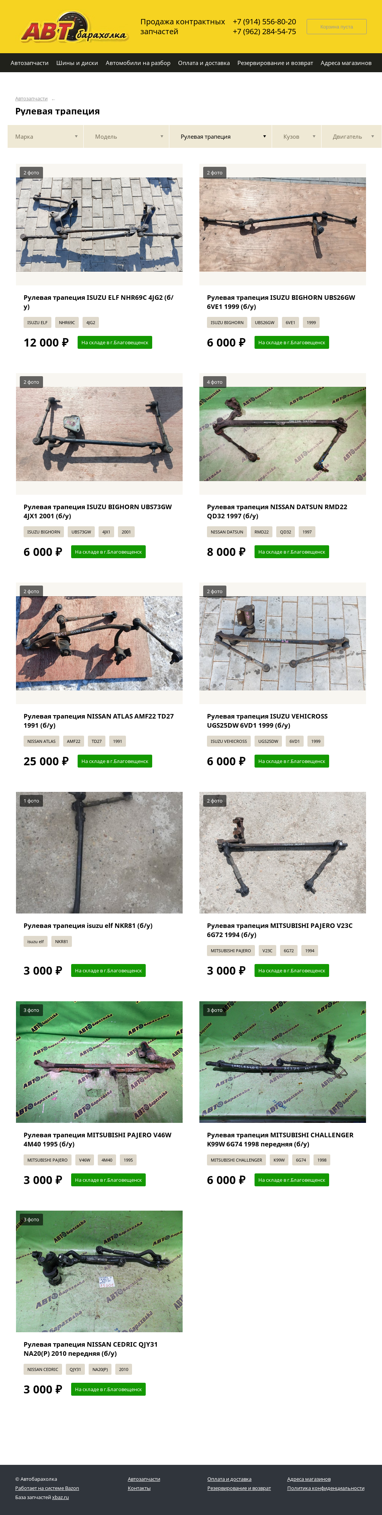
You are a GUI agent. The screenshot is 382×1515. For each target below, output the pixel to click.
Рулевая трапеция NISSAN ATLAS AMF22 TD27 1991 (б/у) (99, 721)
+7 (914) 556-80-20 (264, 22)
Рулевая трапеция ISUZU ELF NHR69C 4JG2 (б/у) (98, 302)
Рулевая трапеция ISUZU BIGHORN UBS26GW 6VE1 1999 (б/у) (281, 302)
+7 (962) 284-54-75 (264, 31)
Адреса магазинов (309, 1478)
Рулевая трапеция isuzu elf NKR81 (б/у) (88, 925)
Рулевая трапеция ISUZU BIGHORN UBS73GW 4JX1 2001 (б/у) (98, 511)
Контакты (139, 1488)
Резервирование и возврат (239, 1488)
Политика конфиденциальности (325, 1488)
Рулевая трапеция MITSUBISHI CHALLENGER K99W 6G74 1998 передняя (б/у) (280, 1139)
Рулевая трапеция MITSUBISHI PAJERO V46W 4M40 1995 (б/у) (97, 1139)
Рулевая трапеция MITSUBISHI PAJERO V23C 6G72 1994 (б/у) (280, 930)
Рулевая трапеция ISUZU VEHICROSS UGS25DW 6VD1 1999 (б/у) (267, 721)
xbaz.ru (60, 1497)
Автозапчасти (31, 98)
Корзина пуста (336, 27)
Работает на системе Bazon (47, 1488)
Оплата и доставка (229, 1478)
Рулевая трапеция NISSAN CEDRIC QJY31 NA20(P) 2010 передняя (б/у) (91, 1349)
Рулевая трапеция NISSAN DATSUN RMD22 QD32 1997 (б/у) (277, 511)
